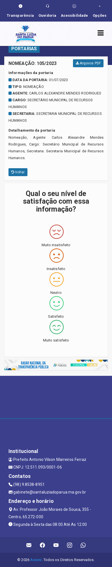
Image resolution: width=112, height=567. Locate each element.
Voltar (18, 172)
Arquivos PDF (88, 63)
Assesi (36, 560)
